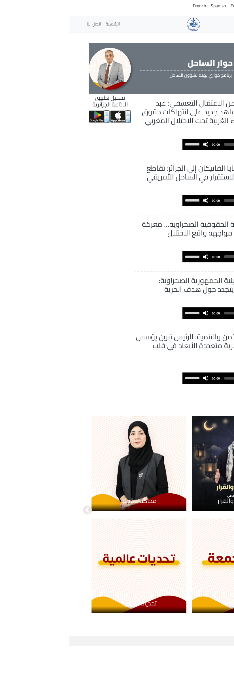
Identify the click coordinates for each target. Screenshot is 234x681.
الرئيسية (43, 24)
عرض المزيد (189, 433)
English (168, 5)
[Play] (203, 153)
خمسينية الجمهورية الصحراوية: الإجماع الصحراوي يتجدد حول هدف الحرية (128, 315)
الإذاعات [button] (201, 23)
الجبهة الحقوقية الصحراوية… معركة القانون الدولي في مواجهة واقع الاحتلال (127, 250)
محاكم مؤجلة (69, 535)
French (130, 5)
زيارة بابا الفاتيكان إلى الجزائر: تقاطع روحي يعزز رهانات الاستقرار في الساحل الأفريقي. (124, 185)
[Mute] (136, 153)
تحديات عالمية (69, 638)
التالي (18, 545)
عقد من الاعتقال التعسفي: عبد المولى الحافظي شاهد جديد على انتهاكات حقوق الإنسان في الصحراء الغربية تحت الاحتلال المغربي (128, 116)
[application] (161, 153)
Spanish (149, 5)
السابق (216, 545)
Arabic (211, 5)
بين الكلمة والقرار (170, 535)
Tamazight (190, 5)
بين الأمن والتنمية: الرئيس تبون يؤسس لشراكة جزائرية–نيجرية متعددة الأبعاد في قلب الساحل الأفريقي (124, 380)
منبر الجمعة (170, 638)
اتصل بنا (24, 24)
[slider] (169, 153)
